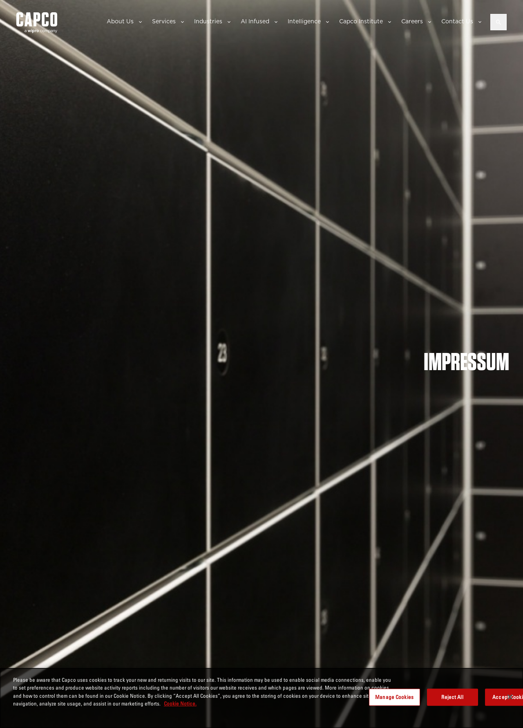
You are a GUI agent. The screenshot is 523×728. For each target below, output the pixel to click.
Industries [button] (208, 21)
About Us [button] (120, 21)
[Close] (510, 697)
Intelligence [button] (304, 21)
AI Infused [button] (255, 21)
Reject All (452, 697)
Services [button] (164, 21)
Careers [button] (412, 21)
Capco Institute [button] (361, 21)
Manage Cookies (394, 697)
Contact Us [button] (457, 21)
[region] (261, 698)
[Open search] (498, 22)
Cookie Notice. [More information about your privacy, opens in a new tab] (180, 703)
